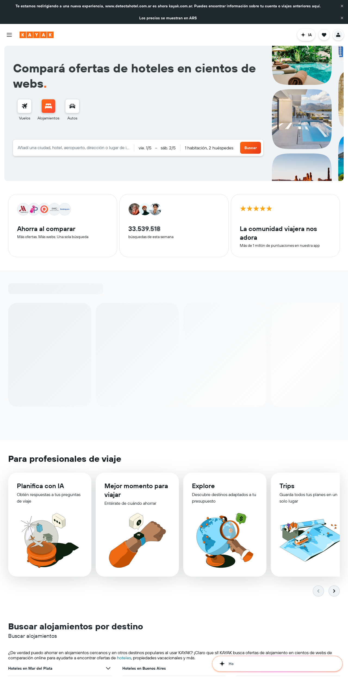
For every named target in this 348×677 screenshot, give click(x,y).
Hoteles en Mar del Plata (30, 668)
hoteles (124, 657)
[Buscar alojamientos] (48, 106)
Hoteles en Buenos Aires (144, 668)
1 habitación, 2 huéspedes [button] (209, 147)
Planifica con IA (40, 486)
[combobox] (73, 147)
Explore (203, 486)
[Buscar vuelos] (24, 106)
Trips (286, 486)
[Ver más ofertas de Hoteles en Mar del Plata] (108, 668)
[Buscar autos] (72, 106)
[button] (342, 6)
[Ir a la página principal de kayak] (37, 35)
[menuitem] (24, 110)
